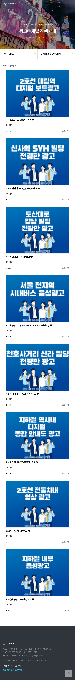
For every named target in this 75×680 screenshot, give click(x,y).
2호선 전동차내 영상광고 (18, 531)
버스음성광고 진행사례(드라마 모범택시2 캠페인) (29, 325)
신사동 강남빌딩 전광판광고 (19, 257)
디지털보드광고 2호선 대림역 (20, 120)
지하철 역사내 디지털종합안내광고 (22, 462)
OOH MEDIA (9, 54)
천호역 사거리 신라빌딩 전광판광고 (22, 394)
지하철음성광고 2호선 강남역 (20, 599)
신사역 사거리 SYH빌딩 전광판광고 (23, 188)
